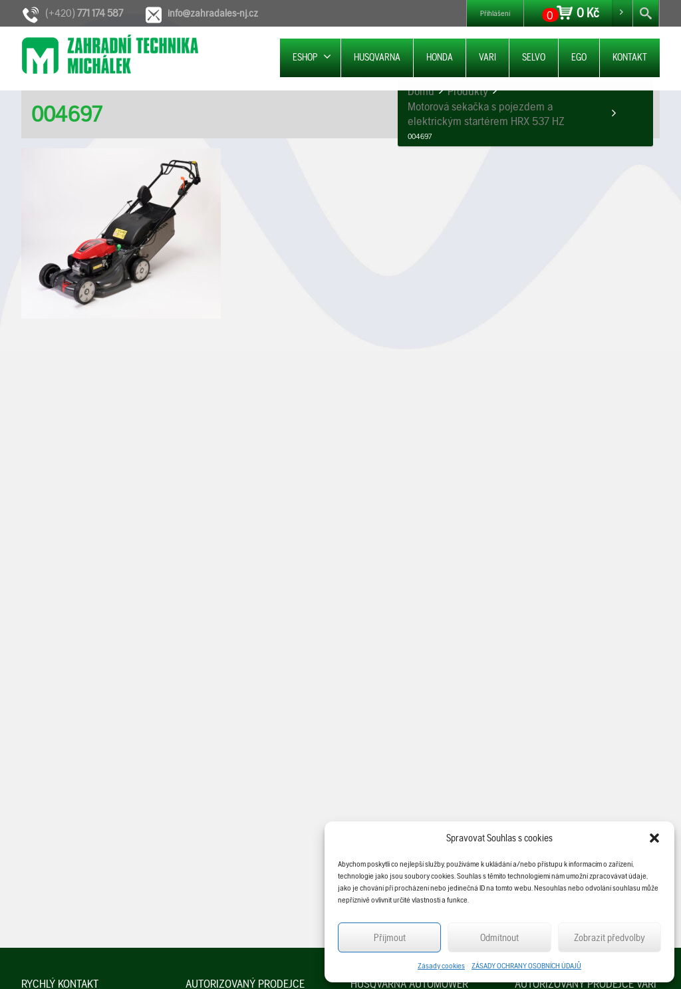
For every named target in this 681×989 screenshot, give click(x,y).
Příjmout (390, 938)
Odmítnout (499, 938)
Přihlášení (495, 13)
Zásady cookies (441, 965)
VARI (487, 57)
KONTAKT (630, 57)
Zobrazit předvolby (609, 938)
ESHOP (312, 57)
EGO (579, 57)
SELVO (533, 57)
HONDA (439, 57)
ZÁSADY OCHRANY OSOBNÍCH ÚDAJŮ (526, 965)
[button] (654, 838)
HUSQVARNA (377, 57)
